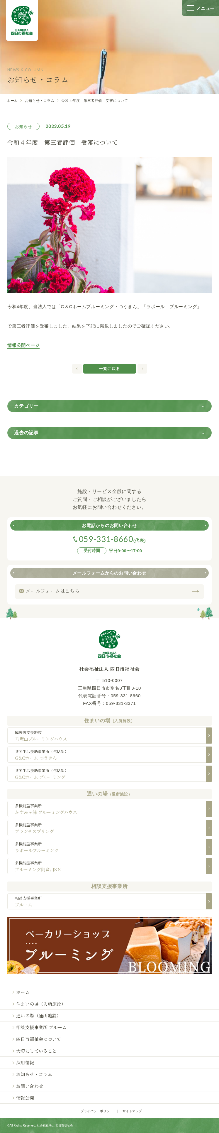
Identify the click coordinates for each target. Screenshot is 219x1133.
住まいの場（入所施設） (41, 1004)
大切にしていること (36, 1051)
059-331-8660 (125, 695)
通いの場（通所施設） (38, 1015)
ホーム (12, 101)
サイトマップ (132, 1111)
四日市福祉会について (38, 1039)
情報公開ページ (23, 345)
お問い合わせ (29, 1086)
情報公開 (25, 1098)
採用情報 (25, 1062)
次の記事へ (77, 369)
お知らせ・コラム (40, 101)
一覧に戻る (109, 369)
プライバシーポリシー (97, 1111)
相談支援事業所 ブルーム (41, 1027)
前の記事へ (142, 369)
